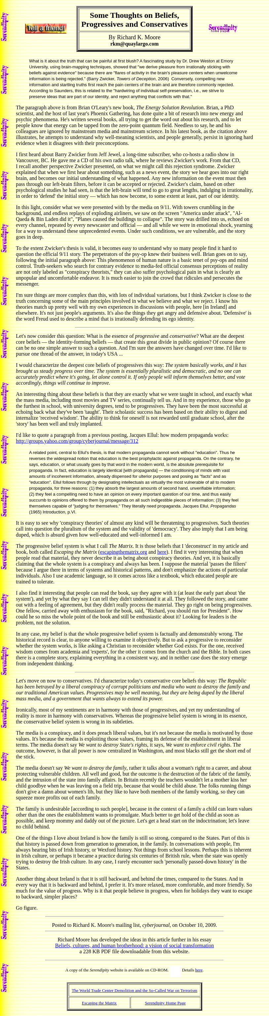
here (162, 552)
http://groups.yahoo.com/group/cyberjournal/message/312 (77, 441)
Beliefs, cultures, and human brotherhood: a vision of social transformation (134, 945)
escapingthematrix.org (123, 552)
